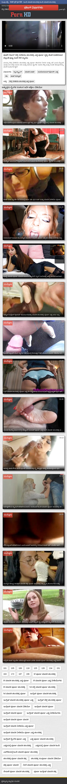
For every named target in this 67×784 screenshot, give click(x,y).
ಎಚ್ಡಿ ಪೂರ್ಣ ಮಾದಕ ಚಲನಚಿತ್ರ (42, 739)
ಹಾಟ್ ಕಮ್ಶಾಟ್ (16, 76)
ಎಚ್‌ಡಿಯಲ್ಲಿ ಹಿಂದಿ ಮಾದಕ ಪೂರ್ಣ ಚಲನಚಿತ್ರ (20, 752)
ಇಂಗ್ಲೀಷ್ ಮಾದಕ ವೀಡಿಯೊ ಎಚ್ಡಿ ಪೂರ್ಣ (18, 726)
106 (20, 668)
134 (50, 668)
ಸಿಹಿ (6, 76)
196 (27, 674)
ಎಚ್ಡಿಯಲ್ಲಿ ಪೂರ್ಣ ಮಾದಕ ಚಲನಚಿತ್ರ (17, 745)
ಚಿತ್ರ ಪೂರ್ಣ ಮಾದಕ (11, 765)
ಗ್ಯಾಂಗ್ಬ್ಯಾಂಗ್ (17, 72)
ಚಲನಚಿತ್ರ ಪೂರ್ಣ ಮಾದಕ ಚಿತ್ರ (15, 758)
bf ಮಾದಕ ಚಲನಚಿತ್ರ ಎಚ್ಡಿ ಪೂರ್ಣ (16, 680)
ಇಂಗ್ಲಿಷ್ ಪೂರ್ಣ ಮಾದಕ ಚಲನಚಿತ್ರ (43, 693)
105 (12, 668)
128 (43, 668)
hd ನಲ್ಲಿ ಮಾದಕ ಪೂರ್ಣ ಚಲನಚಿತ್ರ (42, 687)
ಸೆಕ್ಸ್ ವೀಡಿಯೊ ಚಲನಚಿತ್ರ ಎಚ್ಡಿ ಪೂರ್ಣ (21, 81)
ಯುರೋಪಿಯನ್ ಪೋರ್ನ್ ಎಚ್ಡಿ (48, 72)
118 (27, 668)
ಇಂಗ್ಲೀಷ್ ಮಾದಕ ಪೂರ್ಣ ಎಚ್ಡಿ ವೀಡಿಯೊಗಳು (43, 713)
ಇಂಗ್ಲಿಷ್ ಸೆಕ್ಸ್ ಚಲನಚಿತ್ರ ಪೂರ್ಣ (49, 700)
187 (20, 674)
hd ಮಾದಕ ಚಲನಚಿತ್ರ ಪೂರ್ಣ (14, 693)
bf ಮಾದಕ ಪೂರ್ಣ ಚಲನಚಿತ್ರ (14, 687)
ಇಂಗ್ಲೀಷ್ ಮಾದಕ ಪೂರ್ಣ (43, 706)
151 (58, 668)
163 (5, 674)
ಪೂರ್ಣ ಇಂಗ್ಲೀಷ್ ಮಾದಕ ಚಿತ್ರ (45, 771)
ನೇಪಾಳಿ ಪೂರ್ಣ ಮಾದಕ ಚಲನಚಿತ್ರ (16, 771)
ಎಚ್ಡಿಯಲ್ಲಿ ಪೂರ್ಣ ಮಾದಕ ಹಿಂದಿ (47, 745)
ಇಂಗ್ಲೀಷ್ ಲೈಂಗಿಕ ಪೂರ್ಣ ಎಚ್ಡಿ (14, 739)
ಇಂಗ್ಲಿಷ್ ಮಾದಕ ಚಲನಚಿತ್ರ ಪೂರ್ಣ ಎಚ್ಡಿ (18, 700)
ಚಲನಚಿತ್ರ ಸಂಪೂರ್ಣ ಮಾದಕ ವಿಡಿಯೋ (46, 758)
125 (35, 668)
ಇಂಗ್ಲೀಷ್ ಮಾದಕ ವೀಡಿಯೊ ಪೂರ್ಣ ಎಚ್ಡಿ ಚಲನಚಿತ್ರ (22, 732)
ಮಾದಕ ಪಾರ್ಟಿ (30, 72)
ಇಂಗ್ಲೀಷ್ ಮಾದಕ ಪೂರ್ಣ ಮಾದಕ (16, 719)
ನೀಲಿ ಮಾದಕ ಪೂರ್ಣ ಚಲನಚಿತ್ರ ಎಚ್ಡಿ (37, 765)
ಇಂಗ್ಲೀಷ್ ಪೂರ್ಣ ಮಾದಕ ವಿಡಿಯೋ (16, 706)
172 (12, 674)
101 (5, 668)
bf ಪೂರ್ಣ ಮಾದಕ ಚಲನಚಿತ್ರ (45, 674)
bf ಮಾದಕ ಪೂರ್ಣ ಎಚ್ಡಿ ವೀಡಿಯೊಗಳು (47, 680)
